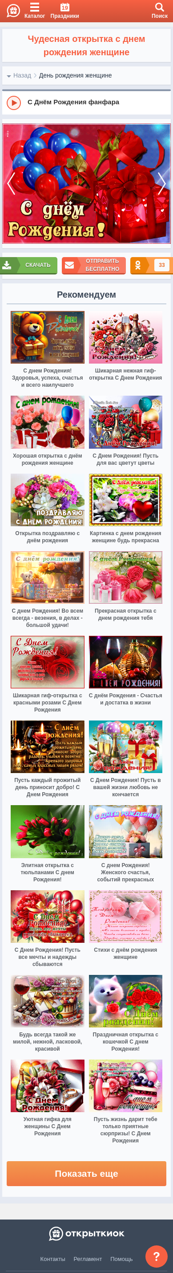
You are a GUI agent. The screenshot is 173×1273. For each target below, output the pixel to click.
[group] (86, 102)
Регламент (88, 1259)
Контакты (52, 1259)
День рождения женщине (75, 75)
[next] (162, 183)
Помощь (121, 1259)
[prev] (11, 183)
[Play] (14, 103)
